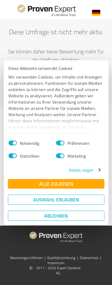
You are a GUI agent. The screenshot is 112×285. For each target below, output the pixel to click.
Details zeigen (81, 170)
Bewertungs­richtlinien (26, 257)
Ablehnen (56, 215)
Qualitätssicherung (61, 257)
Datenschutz (89, 257)
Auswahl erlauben (56, 199)
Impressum (56, 262)
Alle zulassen (56, 183)
